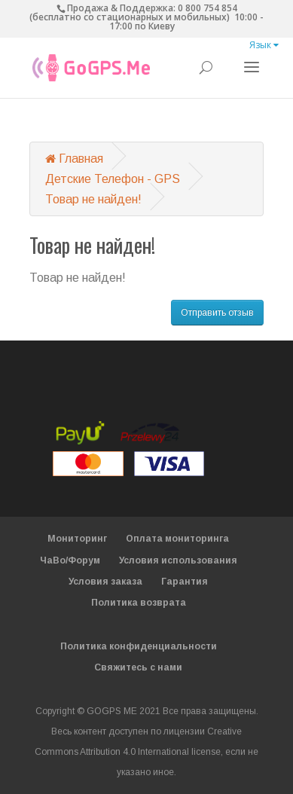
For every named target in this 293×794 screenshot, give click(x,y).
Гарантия (184, 581)
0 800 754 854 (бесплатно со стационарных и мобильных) (133, 12)
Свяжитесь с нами (138, 667)
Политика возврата (138, 602)
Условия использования (178, 560)
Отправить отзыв (217, 312)
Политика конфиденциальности (138, 646)
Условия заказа (105, 581)
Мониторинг (77, 538)
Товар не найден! (93, 199)
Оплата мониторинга (177, 538)
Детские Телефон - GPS (112, 179)
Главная (74, 158)
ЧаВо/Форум (70, 560)
